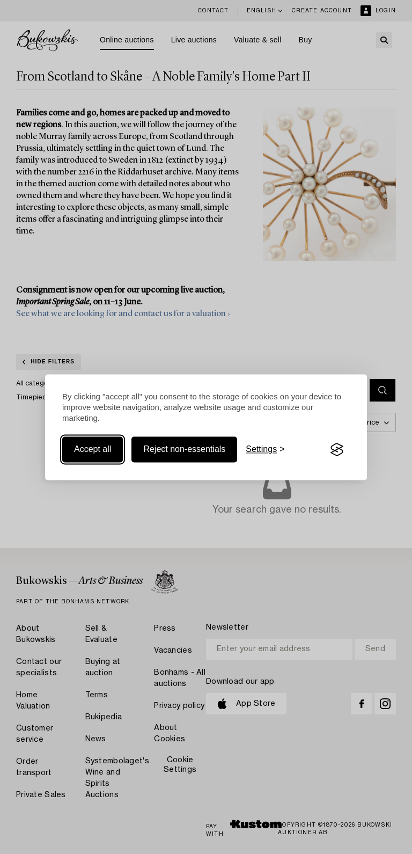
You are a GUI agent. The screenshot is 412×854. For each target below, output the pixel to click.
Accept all (92, 449)
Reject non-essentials (184, 449)
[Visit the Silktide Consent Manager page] (337, 450)
